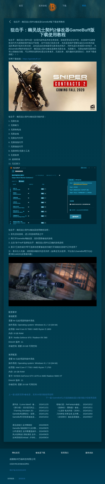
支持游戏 (43, 5)
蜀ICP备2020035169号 (18, 470)
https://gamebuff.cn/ (32, 59)
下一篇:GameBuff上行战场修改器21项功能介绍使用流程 (71, 398)
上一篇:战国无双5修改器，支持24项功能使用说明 (31, 394)
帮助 (84, 5)
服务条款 (89, 453)
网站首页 (16, 453)
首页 (21, 5)
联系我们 (65, 453)
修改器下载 (40, 453)
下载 (64, 5)
